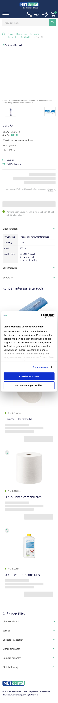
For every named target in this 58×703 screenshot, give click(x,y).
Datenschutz (45, 691)
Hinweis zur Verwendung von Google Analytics (20, 694)
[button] (36, 14)
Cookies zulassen (29, 376)
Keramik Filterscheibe (18, 419)
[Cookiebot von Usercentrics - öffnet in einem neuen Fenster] (41, 316)
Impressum (33, 691)
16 (24, 214)
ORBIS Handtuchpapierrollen (23, 496)
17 (35, 102)
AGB (25, 691)
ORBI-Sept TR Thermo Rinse (23, 574)
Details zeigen (40, 367)
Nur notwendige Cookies (29, 385)
